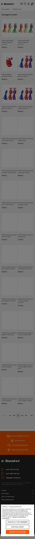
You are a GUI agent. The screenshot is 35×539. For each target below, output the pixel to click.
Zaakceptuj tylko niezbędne (17, 522)
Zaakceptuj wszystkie (17, 532)
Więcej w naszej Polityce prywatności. (14, 517)
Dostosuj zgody (17, 527)
